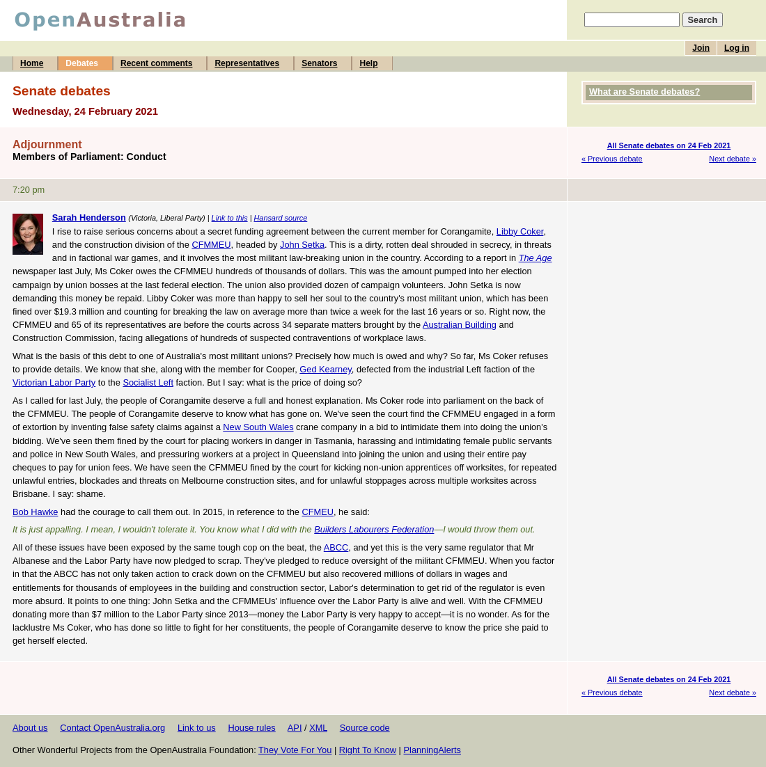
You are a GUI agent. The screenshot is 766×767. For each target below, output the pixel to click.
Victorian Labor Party (54, 382)
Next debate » (732, 159)
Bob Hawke (35, 512)
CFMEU (318, 512)
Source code (365, 727)
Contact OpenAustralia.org (112, 727)
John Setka (302, 244)
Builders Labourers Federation (374, 529)
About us (30, 727)
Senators (319, 63)
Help (368, 63)
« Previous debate (612, 159)
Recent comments (156, 63)
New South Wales (258, 427)
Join (701, 48)
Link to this (230, 218)
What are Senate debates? (644, 91)
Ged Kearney (325, 369)
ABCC (336, 547)
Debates (81, 63)
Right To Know (367, 750)
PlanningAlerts (433, 750)
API (295, 727)
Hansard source (280, 218)
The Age (535, 258)
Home (31, 63)
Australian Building (460, 324)
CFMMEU (211, 244)
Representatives (246, 63)
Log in (736, 48)
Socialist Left (148, 382)
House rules (251, 727)
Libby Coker (520, 231)
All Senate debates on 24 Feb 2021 (669, 145)
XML (318, 727)
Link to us (197, 727)
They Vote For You (294, 750)
